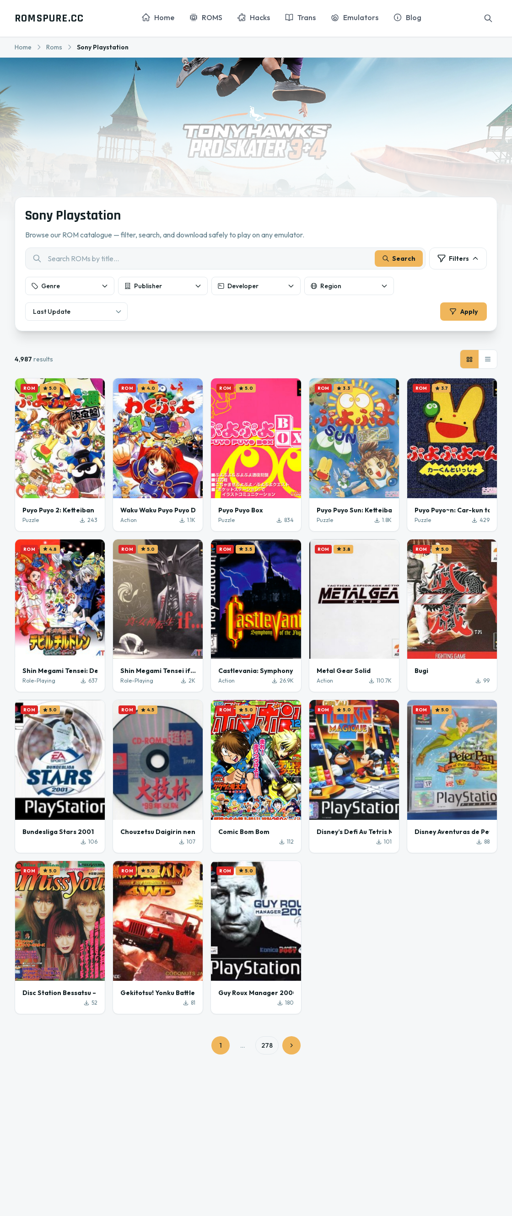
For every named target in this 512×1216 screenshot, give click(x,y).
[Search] (488, 18)
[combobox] (225, 259)
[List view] (488, 361)
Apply (462, 312)
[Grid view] (469, 361)
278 (267, 1047)
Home (23, 47)
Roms (54, 47)
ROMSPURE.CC (49, 18)
